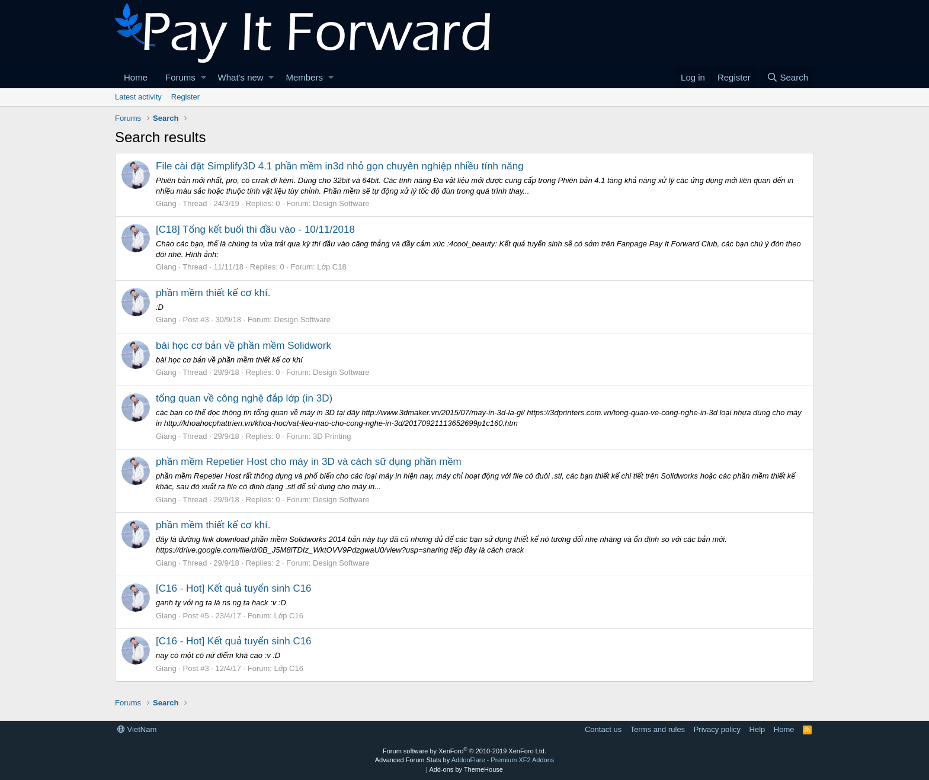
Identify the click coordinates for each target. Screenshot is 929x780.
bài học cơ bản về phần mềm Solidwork (243, 345)
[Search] (787, 77)
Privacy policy (717, 729)
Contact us (603, 729)
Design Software (341, 203)
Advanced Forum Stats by (465, 759)
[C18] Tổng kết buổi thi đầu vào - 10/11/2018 (255, 229)
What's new (241, 77)
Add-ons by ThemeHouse (466, 769)
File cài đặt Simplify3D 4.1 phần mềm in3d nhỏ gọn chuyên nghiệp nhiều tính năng (340, 166)
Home (136, 77)
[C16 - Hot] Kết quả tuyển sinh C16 (234, 588)
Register (185, 96)
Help (757, 729)
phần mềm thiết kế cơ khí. (213, 292)
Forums (180, 77)
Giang (166, 203)
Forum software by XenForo (464, 751)
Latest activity (138, 96)
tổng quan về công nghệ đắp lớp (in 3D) (244, 398)
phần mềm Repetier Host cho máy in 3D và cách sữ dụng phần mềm (309, 461)
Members (304, 77)
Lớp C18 (331, 266)
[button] (203, 77)
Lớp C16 (288, 615)
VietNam (136, 729)
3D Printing (332, 436)
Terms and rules (657, 729)
